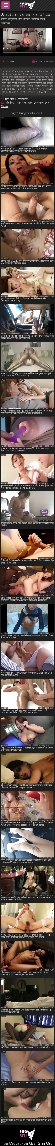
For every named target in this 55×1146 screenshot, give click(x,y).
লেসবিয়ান (23, 99)
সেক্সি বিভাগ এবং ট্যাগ (16, 103)
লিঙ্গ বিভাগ (11, 99)
